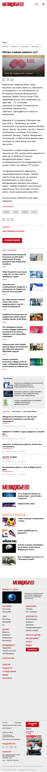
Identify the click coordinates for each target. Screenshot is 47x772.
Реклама (29, 609)
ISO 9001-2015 (16, 725)
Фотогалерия (31, 619)
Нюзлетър (32, 649)
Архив (5, 675)
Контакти (7, 678)
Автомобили (32, 638)
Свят (4, 616)
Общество (6, 612)
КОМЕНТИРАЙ (12, 240)
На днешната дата (33, 627)
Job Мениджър (8, 653)
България (7, 606)
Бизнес (4, 42)
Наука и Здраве (33, 635)
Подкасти (7, 668)
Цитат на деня (32, 630)
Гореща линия (9, 671)
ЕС (3, 625)
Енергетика (7, 638)
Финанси (5, 632)
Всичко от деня (10, 589)
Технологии (8, 658)
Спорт (29, 642)
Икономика (6, 640)
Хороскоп (30, 625)
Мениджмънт (8, 645)
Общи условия (7, 732)
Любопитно (31, 616)
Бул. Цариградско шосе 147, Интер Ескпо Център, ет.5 (11, 756)
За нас (4, 722)
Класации (29, 622)
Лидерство (6, 648)
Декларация (6, 728)
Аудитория (6, 725)
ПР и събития (31, 612)
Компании (6, 635)
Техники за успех (9, 651)
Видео (29, 645)
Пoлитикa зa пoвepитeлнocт (8, 735)
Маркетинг (31, 606)
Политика (6, 609)
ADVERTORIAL (8, 378)
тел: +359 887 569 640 (10, 760)
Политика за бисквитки (11, 739)
